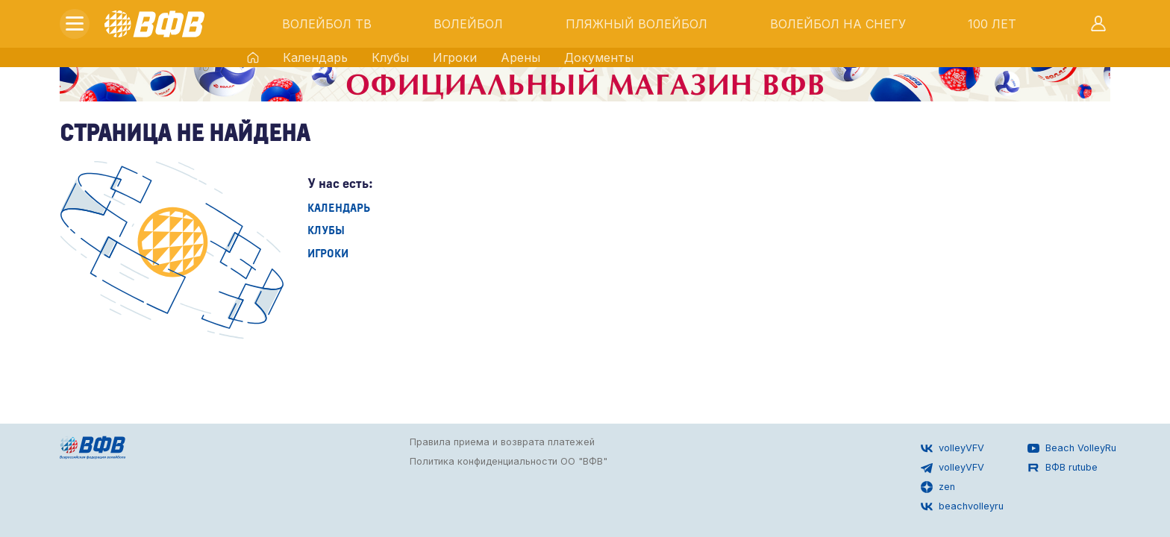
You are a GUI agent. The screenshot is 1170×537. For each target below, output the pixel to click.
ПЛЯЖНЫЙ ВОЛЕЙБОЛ (636, 24)
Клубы (390, 57)
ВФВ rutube (1062, 468)
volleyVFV (952, 448)
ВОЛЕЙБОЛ (468, 24)
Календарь (315, 57)
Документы (599, 57)
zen (938, 487)
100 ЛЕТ (992, 24)
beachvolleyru (962, 506)
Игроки (455, 57)
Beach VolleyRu (1071, 448)
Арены (520, 57)
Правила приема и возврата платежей (502, 442)
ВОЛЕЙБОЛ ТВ (327, 24)
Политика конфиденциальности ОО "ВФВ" (508, 461)
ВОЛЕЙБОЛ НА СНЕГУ (838, 24)
